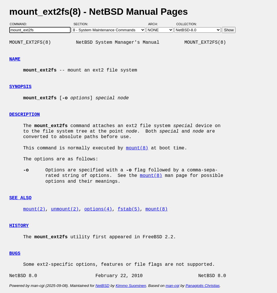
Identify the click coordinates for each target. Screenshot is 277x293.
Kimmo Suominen (130, 285)
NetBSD (102, 285)
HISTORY (19, 226)
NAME (14, 59)
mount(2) (34, 209)
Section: (82, 24)
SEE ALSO (20, 198)
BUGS (14, 253)
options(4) (98, 209)
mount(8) (137, 148)
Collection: (186, 24)
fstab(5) (129, 209)
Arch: (155, 24)
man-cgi (172, 285)
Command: (20, 24)
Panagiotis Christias (203, 285)
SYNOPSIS (20, 87)
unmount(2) (65, 209)
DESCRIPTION (24, 114)
